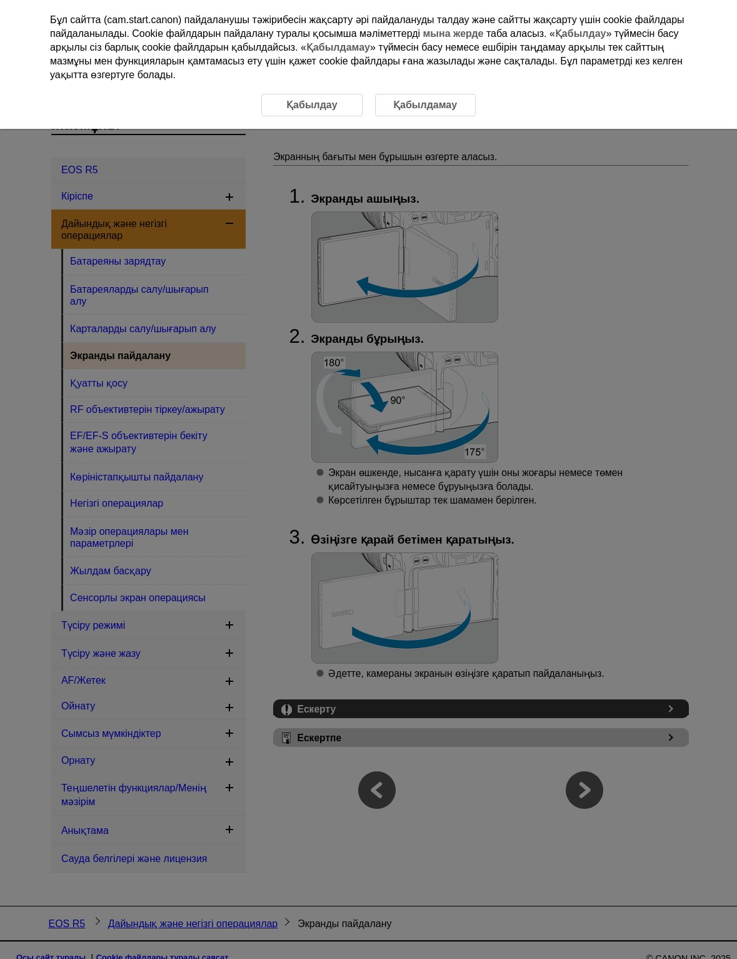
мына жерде (453, 33)
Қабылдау (580, 33)
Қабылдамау (338, 47)
